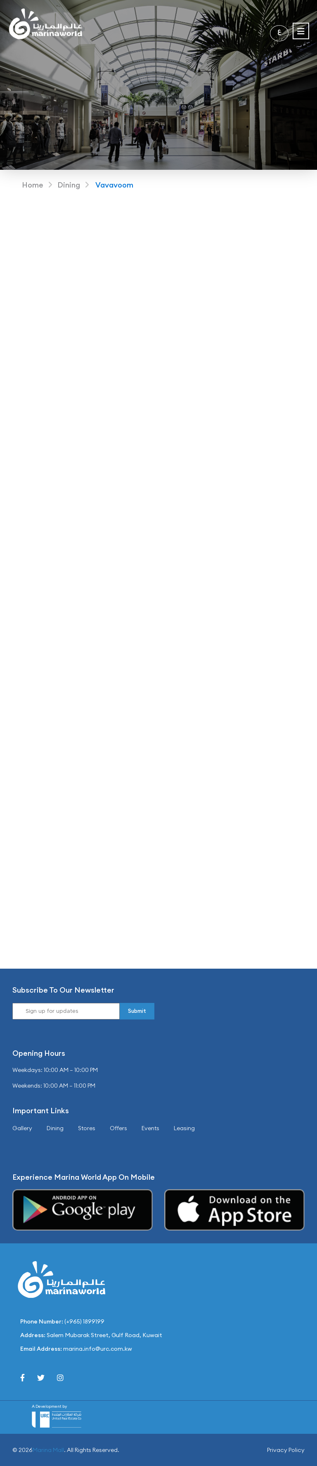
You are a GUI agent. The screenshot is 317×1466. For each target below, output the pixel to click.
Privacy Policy (286, 1450)
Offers (118, 1128)
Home (32, 185)
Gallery (22, 1128)
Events (150, 1128)
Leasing (184, 1128)
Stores (86, 1128)
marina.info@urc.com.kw (97, 1348)
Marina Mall (48, 1450)
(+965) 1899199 (84, 1321)
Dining (68, 185)
